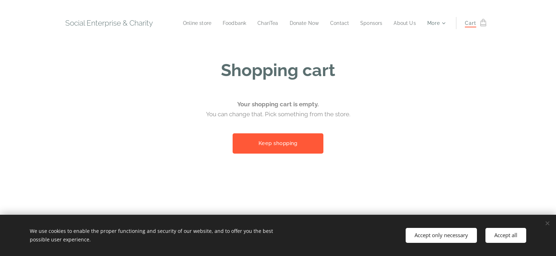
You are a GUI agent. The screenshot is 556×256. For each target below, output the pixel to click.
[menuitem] (188, 23)
